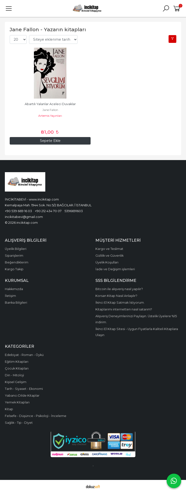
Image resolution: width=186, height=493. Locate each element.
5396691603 (73, 211)
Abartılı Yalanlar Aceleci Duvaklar (50, 104)
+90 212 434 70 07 (48, 211)
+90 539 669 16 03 (18, 211)
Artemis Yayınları (50, 115)
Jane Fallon (50, 110)
